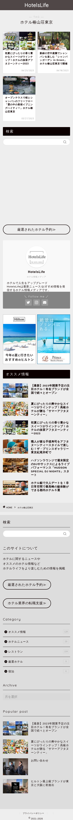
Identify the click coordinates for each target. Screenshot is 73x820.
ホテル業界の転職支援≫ (27, 603)
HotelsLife (37, 5)
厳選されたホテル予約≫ (27, 585)
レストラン (38, 651)
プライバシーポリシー (33, 813)
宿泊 (38, 671)
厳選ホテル (38, 661)
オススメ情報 (38, 632)
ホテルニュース (38, 641)
